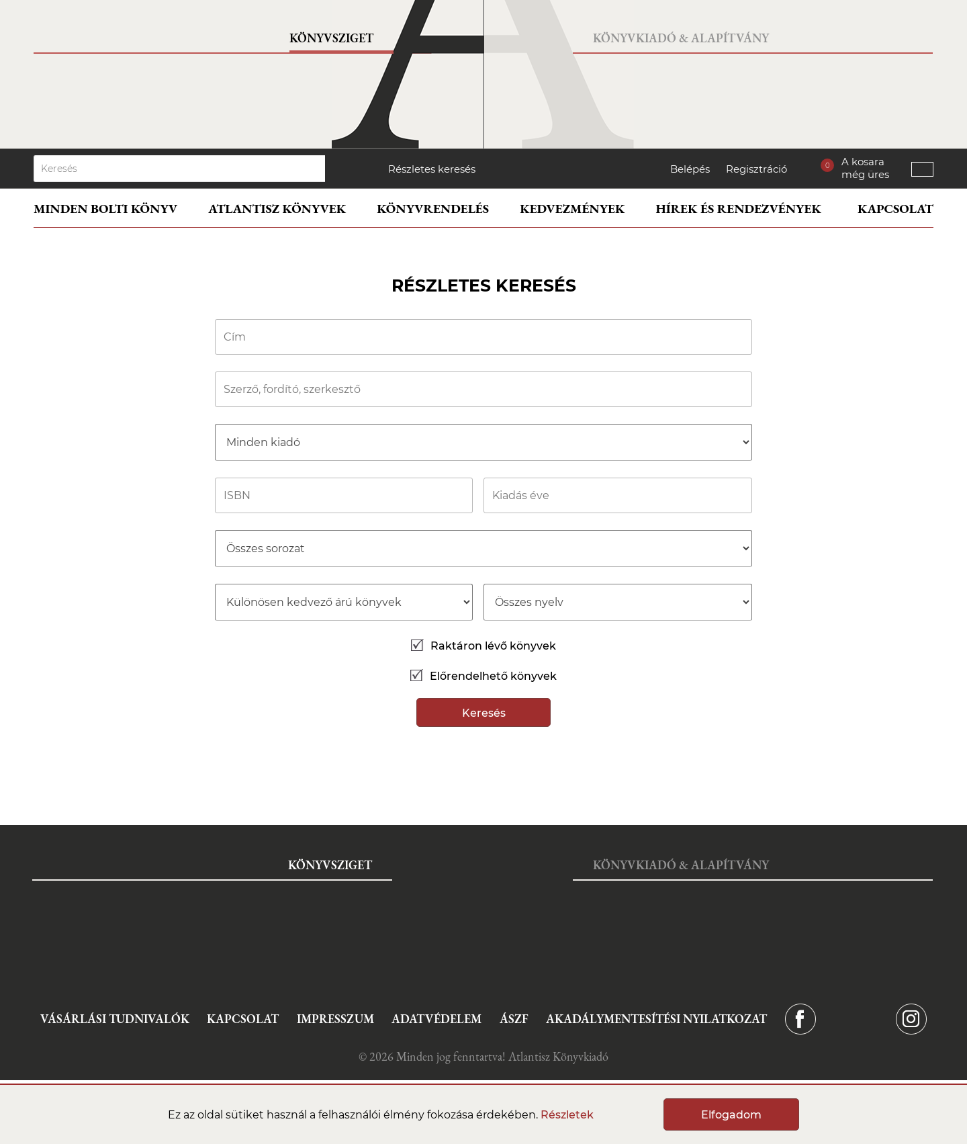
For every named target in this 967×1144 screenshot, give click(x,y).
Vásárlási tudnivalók (114, 1018)
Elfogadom (731, 1114)
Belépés (690, 169)
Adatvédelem (436, 1018)
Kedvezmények (572, 208)
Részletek (567, 1114)
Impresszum (335, 1018)
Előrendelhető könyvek (483, 676)
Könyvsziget (331, 38)
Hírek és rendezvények (738, 208)
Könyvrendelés (433, 208)
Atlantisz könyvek (277, 208)
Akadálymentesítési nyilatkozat (656, 1018)
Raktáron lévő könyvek (483, 646)
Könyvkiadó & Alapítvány (681, 38)
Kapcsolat (895, 208)
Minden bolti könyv (105, 208)
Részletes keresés (431, 169)
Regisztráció (756, 169)
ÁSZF (514, 1018)
